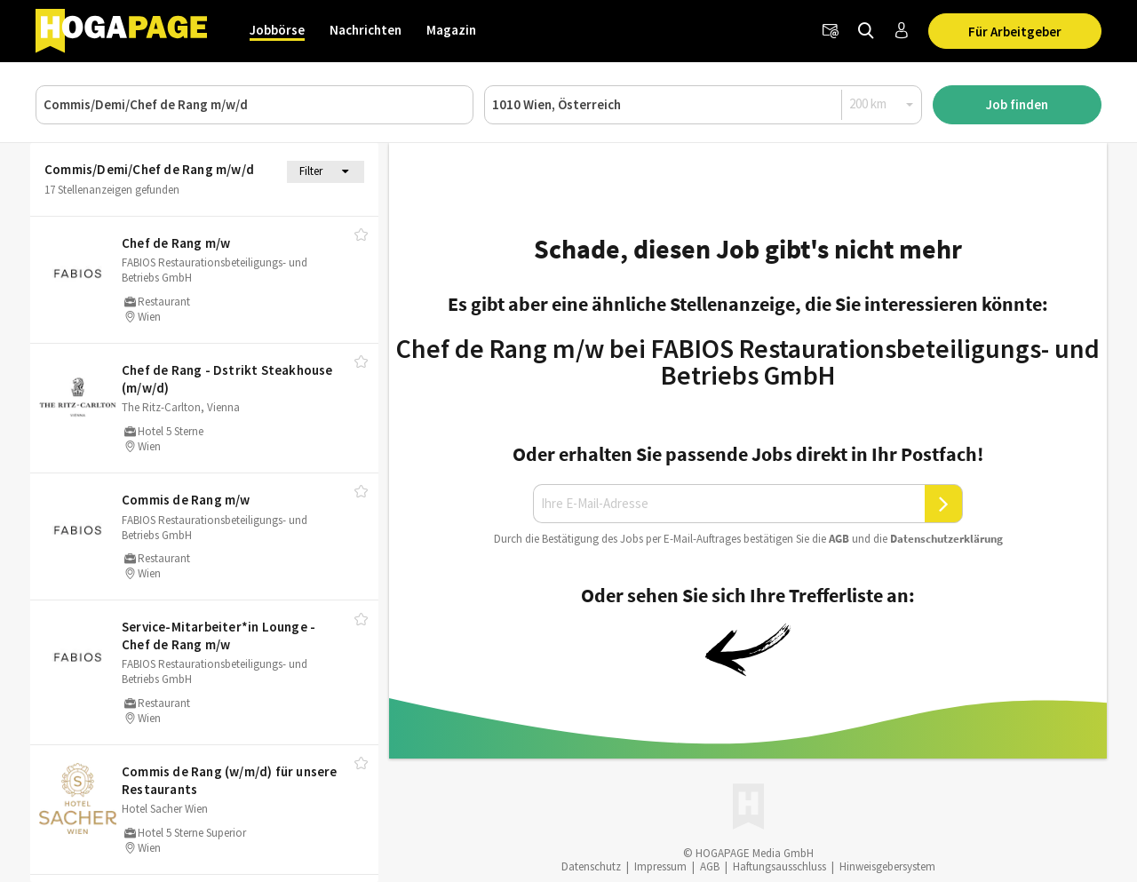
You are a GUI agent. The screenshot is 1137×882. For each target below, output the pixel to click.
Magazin (451, 29)
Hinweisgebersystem (887, 866)
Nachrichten (366, 29)
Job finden (1017, 104)
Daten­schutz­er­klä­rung (946, 538)
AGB (839, 538)
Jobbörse (277, 29)
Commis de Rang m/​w (186, 499)
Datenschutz (591, 866)
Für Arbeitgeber (1014, 31)
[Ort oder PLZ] (703, 104)
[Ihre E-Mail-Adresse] (729, 503)
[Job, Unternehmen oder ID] (254, 104)
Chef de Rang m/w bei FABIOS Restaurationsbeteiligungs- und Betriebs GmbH (748, 361)
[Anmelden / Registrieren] (901, 31)
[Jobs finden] (866, 31)
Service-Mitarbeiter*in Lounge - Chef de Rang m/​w (218, 635)
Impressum (660, 866)
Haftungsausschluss (779, 866)
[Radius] (882, 104)
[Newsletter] (830, 31)
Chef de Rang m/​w (176, 242)
